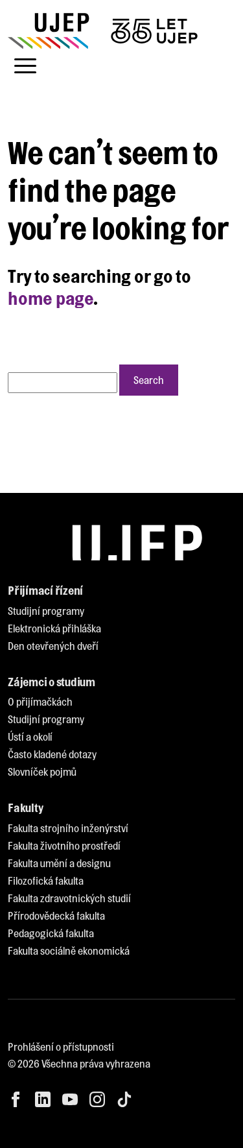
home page (50, 297)
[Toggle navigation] (25, 66)
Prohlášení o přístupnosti (61, 1046)
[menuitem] (46, 611)
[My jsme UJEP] (105, 31)
